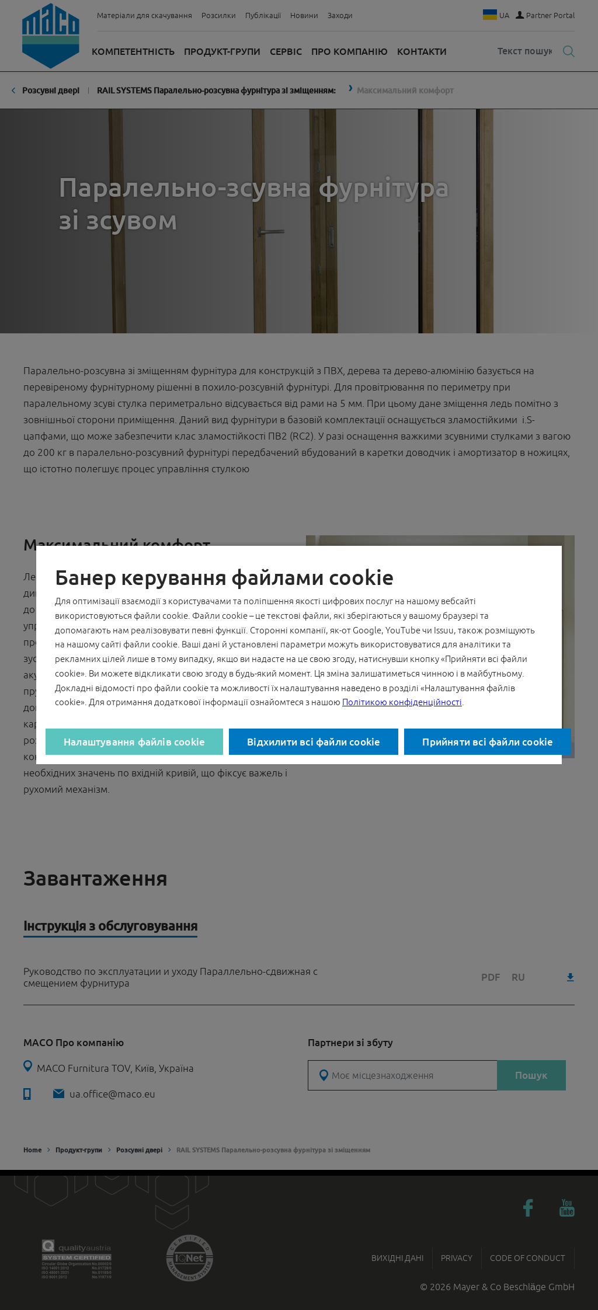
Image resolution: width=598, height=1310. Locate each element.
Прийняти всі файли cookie (487, 742)
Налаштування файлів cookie (134, 742)
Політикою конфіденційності (402, 702)
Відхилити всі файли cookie (313, 742)
